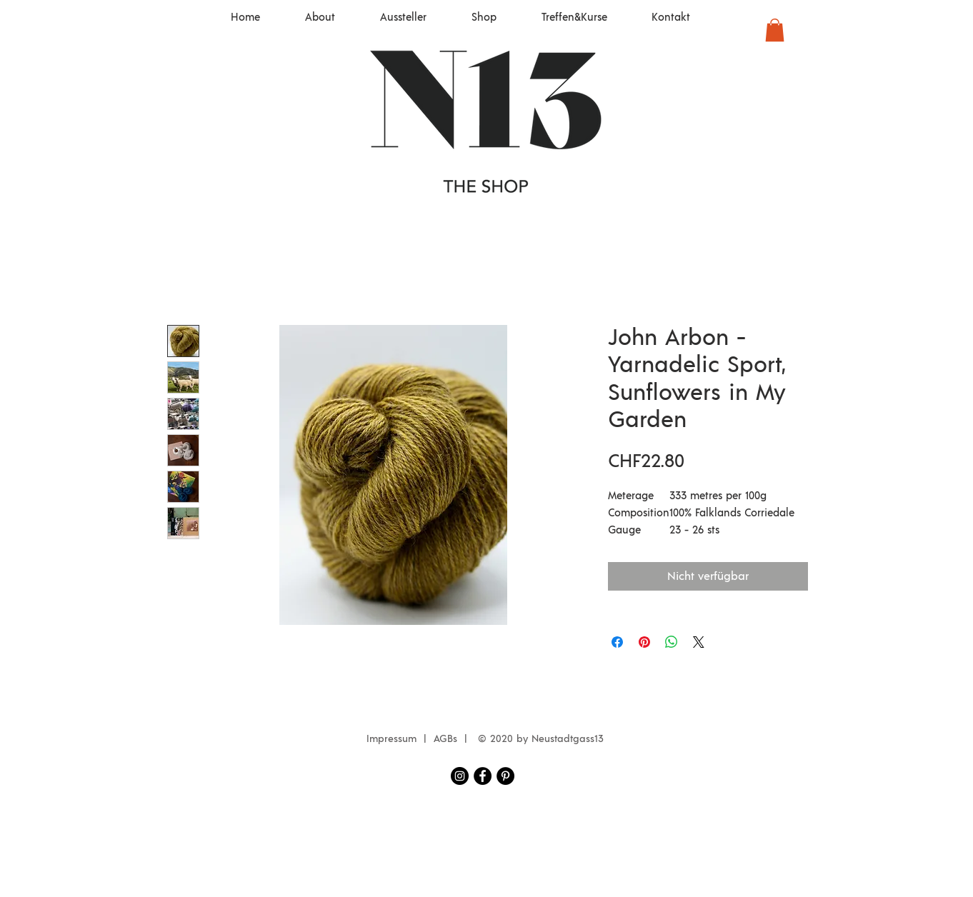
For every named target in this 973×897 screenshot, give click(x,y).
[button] (774, 30)
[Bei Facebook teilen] (617, 642)
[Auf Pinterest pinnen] (644, 642)
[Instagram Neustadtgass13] (460, 776)
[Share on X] (698, 642)
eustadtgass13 (571, 739)
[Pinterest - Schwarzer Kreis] (505, 776)
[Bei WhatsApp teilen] (671, 642)
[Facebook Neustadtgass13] (483, 776)
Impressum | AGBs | (420, 739)
